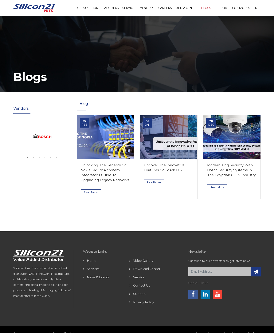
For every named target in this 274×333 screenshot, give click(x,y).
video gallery (143, 261)
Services (129, 8)
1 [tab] (28, 158)
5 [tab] (51, 158)
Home (96, 8)
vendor (138, 277)
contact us (141, 285)
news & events (98, 277)
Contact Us (241, 8)
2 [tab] (33, 158)
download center (146, 269)
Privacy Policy (143, 302)
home (91, 261)
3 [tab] (39, 158)
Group (82, 8)
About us (111, 8)
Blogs (206, 8)
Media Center (186, 8)
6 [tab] (56, 158)
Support (222, 8)
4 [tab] (45, 158)
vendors (147, 8)
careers (165, 8)
